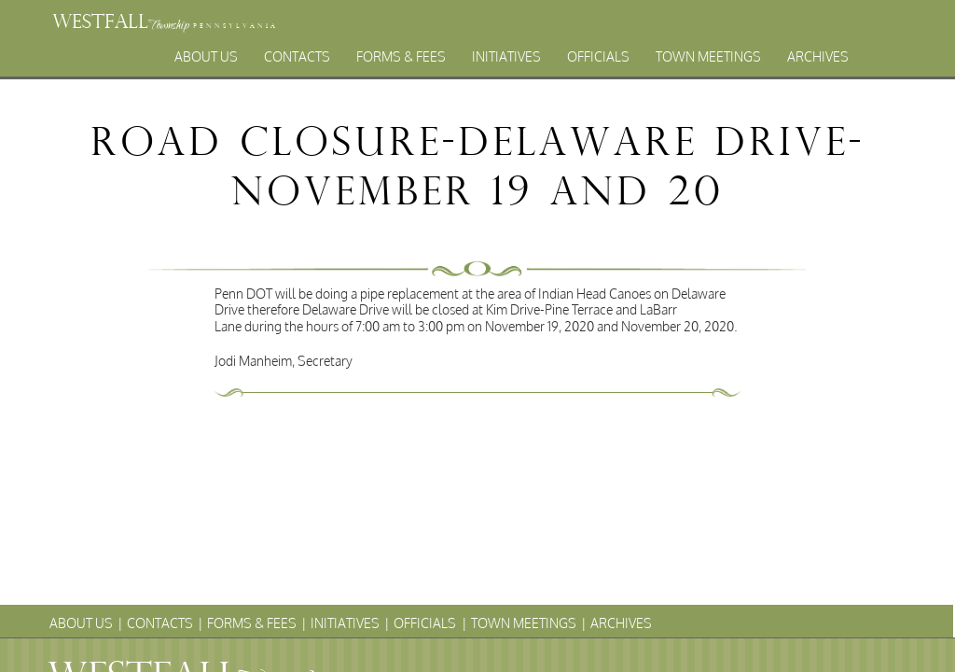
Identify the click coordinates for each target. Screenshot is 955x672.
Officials (598, 56)
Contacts (297, 56)
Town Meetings (708, 56)
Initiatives (506, 56)
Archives (818, 56)
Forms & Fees (401, 56)
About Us (206, 56)
